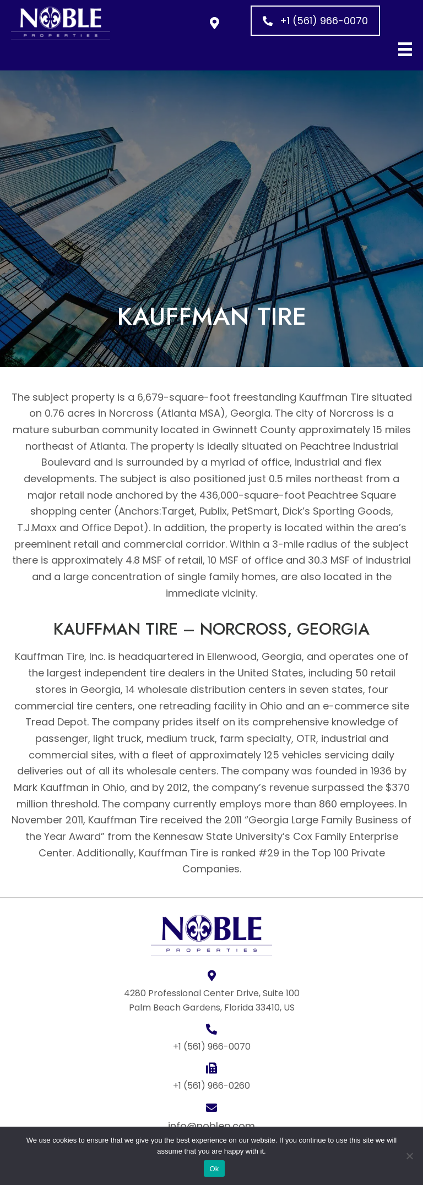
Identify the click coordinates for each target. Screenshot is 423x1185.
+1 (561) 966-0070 (212, 1046)
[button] (214, 22)
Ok (214, 1169)
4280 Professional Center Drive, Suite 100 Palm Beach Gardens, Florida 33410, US (212, 1000)
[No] (409, 1155)
